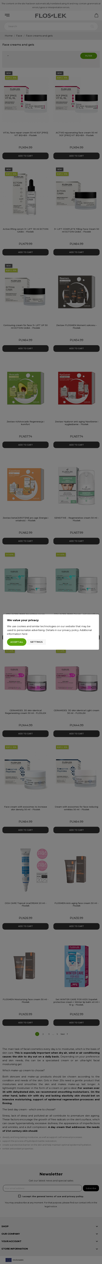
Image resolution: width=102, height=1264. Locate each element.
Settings (36, 641)
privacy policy (70, 630)
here (24, 633)
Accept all (16, 642)
